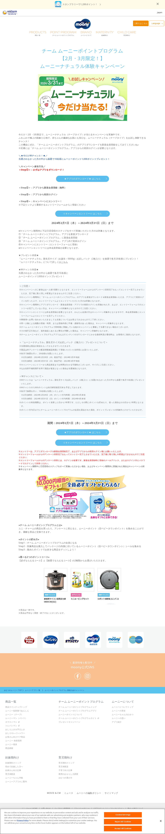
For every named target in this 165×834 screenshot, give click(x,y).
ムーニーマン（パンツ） (16, 718)
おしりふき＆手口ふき (15, 729)
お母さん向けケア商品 (15, 737)
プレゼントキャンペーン (69, 722)
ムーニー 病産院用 (13, 740)
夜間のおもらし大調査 (68, 774)
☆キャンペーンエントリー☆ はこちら (82, 213)
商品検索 (9, 748)
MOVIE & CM (54, 793)
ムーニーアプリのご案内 (16, 781)
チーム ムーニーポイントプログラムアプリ (78, 710)
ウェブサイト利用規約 (62, 808)
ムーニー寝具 (11, 744)
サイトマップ (111, 793)
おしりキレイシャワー (15, 733)
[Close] (161, 821)
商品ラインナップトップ (16, 707)
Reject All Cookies (123, 821)
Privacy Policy (23, 820)
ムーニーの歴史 (119, 710)
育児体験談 (10, 774)
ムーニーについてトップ (122, 707)
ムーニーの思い (119, 718)
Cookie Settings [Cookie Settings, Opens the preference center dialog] (123, 814)
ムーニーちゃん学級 (14, 777)
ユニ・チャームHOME (30, 808)
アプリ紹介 (117, 722)
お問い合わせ (46, 808)
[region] (82, 821)
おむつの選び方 (65, 777)
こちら (64, 262)
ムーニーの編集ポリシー (89, 793)
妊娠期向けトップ (13, 762)
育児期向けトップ (66, 762)
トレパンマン (11, 725)
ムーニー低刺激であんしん (17, 710)
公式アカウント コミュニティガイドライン (109, 808)
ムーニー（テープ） (14, 714)
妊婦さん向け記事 (13, 770)
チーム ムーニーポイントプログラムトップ (78, 707)
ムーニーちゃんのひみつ (122, 714)
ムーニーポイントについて (70, 714)
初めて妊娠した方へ (14, 766)
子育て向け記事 (65, 770)
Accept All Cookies (123, 828)
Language (156, 23)
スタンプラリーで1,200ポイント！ (80, 4)
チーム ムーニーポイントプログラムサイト (78, 718)
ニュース (68, 793)
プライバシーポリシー (82, 808)
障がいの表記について (135, 808)
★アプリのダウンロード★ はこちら (82, 178)
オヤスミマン (11, 722)
